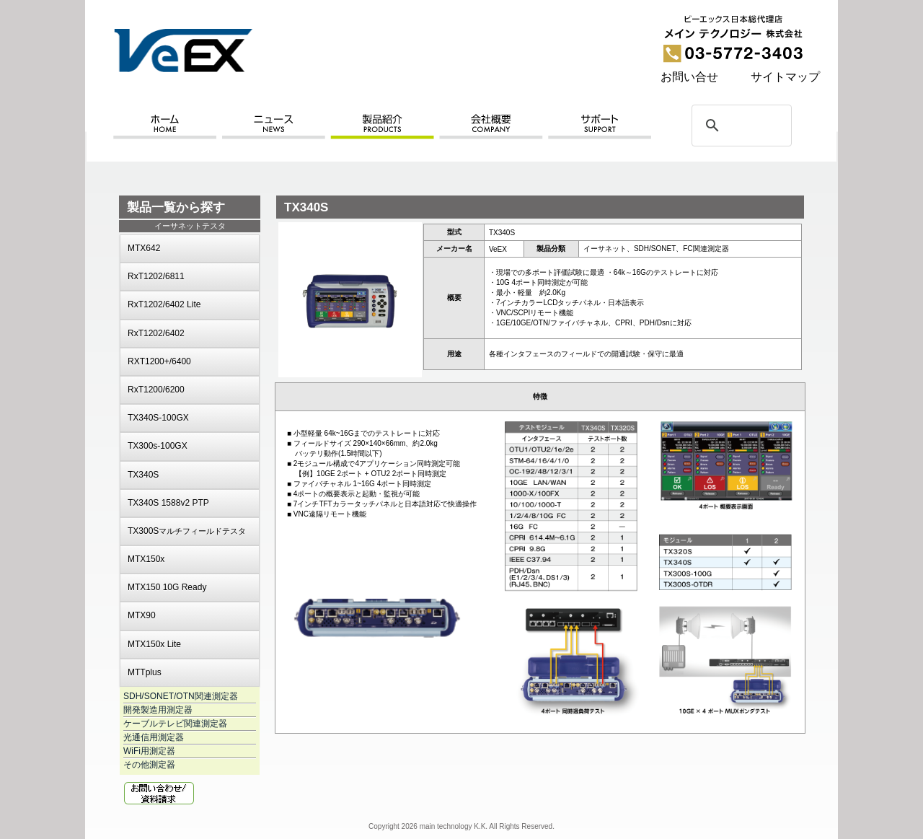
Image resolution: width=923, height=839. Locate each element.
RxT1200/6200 (156, 390)
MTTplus (145, 672)
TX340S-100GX (158, 418)
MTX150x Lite (154, 644)
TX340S (143, 475)
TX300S (187, 531)
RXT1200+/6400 (159, 361)
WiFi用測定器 (149, 751)
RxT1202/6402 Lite (164, 304)
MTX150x (146, 559)
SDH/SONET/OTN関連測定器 (180, 696)
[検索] (739, 125)
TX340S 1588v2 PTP (168, 503)
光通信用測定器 (153, 737)
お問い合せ (689, 77)
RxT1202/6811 (156, 276)
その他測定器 (149, 765)
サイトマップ (785, 77)
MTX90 (142, 615)
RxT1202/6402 (156, 333)
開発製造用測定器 (158, 710)
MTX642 (144, 248)
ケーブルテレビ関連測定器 (175, 724)
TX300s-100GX (157, 446)
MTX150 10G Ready (167, 587)
